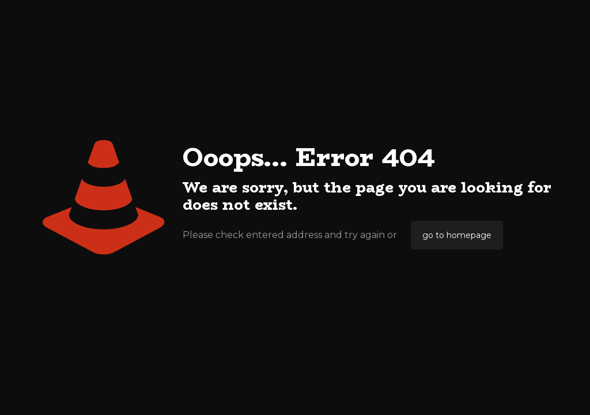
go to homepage (456, 235)
